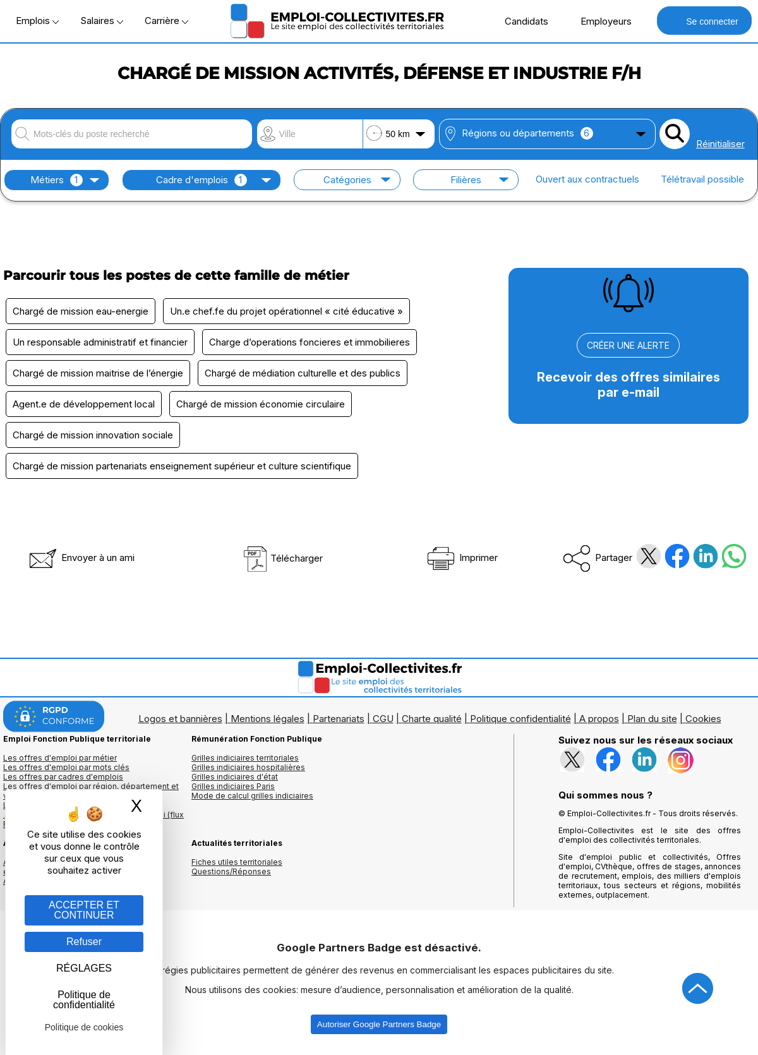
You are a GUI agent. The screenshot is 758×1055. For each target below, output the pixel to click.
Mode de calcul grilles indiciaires (252, 795)
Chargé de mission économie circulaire (260, 404)
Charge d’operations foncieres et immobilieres (309, 342)
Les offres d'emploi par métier (60, 758)
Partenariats (338, 719)
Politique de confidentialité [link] (84, 999)
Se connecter (704, 21)
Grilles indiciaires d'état (234, 776)
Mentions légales (267, 719)
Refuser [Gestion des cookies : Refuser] (84, 941)
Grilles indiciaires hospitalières (248, 767)
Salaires (101, 21)
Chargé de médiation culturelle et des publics (302, 373)
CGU (383, 719)
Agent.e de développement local (84, 404)
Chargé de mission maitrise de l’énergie (98, 373)
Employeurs (599, 21)
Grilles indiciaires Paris (233, 786)
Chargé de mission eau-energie (80, 311)
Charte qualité (432, 719)
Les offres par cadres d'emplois (63, 776)
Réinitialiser (720, 144)
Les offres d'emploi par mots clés (66, 767)
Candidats (519, 21)
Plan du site (652, 719)
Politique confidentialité (520, 719)
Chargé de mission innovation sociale (93, 435)
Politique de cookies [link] (84, 1027)
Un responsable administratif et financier (100, 342)
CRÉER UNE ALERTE (628, 345)
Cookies (703, 719)
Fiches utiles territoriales (236, 862)
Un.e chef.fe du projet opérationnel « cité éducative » (286, 311)
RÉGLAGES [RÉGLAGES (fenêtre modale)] (84, 968)
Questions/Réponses (231, 871)
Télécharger (283, 558)
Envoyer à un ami (81, 558)
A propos (599, 719)
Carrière (166, 21)
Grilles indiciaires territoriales (245, 758)
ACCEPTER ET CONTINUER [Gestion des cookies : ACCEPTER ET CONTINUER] (84, 910)
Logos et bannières (180, 719)
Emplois (37, 21)
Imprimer (461, 558)
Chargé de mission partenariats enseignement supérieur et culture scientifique (182, 466)
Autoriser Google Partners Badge (379, 1024)
